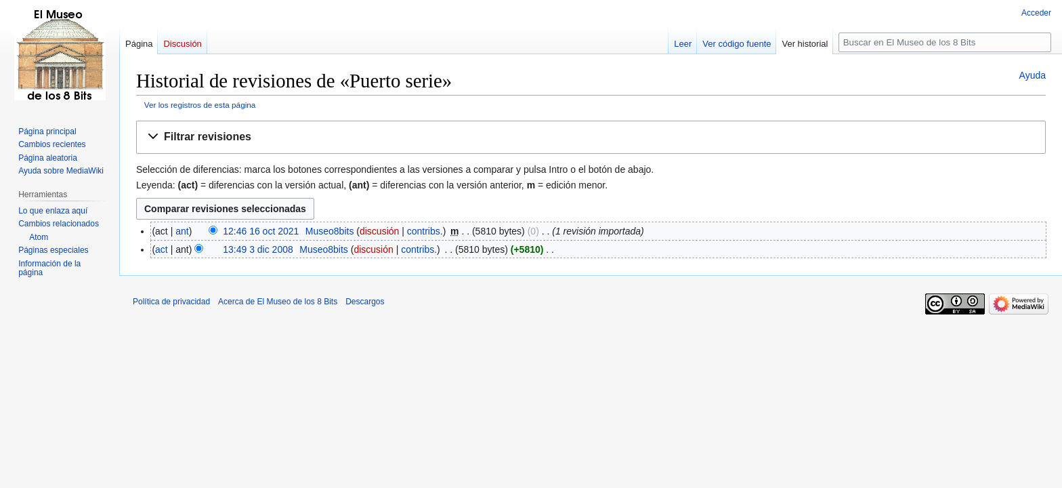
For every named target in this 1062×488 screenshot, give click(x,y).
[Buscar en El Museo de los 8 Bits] (944, 42)
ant (181, 231)
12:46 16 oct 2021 (261, 231)
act (161, 249)
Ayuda (1032, 75)
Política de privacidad (171, 301)
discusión (379, 231)
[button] (591, 137)
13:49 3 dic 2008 (258, 249)
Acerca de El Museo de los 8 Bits (277, 301)
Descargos (364, 301)
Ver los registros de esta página (200, 104)
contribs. (425, 231)
